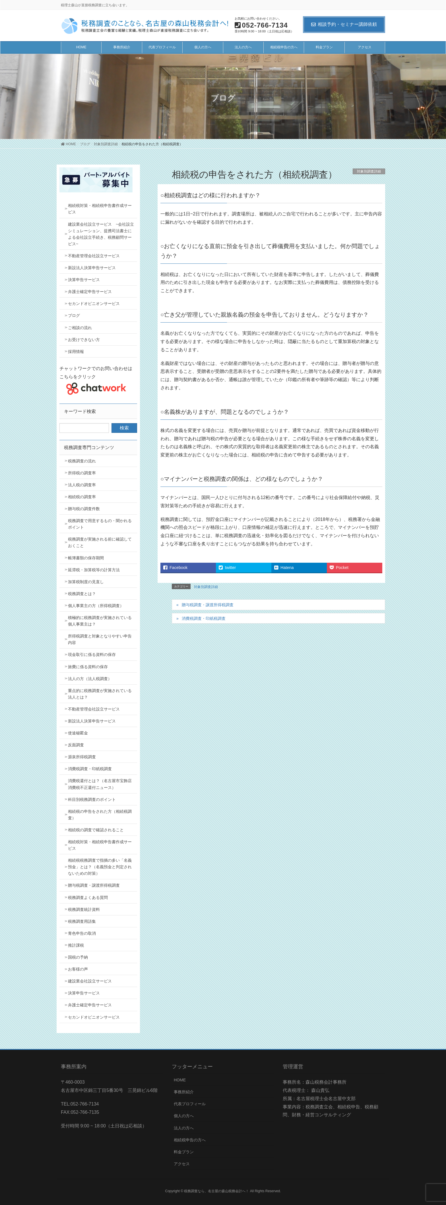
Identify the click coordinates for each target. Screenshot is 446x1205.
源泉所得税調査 (82, 757)
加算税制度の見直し (86, 581)
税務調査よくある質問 (88, 897)
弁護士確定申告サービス (90, 291)
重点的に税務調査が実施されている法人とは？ (100, 693)
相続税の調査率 (82, 497)
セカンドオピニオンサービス (94, 303)
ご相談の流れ (80, 327)
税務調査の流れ (82, 461)
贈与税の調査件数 (84, 508)
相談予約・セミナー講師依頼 (344, 24)
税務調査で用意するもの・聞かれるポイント (100, 523)
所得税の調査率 (82, 473)
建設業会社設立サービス (90, 981)
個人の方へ (184, 1115)
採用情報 (76, 351)
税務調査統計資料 (84, 909)
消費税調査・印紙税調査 (204, 618)
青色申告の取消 (82, 933)
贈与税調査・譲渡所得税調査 (208, 604)
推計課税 (76, 945)
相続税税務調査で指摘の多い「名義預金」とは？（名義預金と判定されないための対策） (100, 867)
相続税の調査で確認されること (96, 830)
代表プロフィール (190, 1104)
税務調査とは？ (82, 593)
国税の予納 (78, 957)
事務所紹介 (184, 1092)
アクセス (182, 1164)
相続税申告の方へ (190, 1140)
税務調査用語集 (82, 921)
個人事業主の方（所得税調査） (96, 605)
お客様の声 (78, 969)
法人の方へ (184, 1128)
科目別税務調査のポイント (92, 799)
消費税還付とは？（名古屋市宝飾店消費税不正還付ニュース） (100, 784)
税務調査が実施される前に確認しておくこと (100, 542)
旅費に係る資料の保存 (88, 666)
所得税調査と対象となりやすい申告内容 (100, 639)
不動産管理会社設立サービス (94, 256)
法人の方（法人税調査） (90, 678)
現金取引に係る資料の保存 (92, 654)
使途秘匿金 (78, 733)
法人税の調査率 (82, 485)
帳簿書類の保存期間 (86, 558)
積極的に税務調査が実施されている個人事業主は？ (100, 620)
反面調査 (76, 745)
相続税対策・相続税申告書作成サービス (100, 208)
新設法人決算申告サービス (92, 267)
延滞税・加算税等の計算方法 (94, 570)
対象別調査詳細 (369, 171)
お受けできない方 (84, 339)
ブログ (74, 315)
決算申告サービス (84, 279)
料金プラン (184, 1152)
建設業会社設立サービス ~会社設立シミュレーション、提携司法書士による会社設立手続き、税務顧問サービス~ (101, 234)
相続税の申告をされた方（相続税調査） (100, 814)
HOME (180, 1080)
